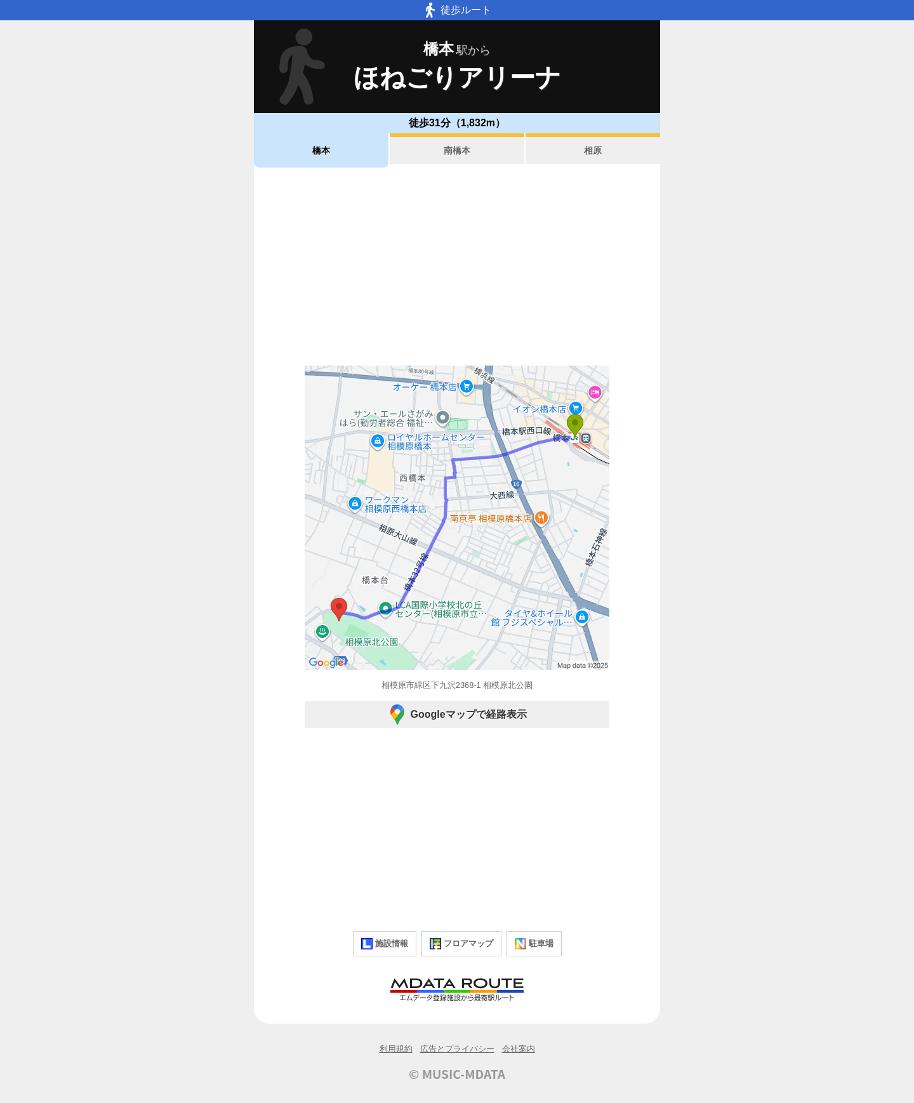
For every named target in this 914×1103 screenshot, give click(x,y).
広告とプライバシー (457, 1048)
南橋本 (457, 150)
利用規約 (396, 1048)
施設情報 (384, 943)
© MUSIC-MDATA (457, 1074)
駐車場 (534, 943)
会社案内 (518, 1048)
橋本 (321, 150)
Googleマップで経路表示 (456, 714)
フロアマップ (461, 943)
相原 (593, 150)
